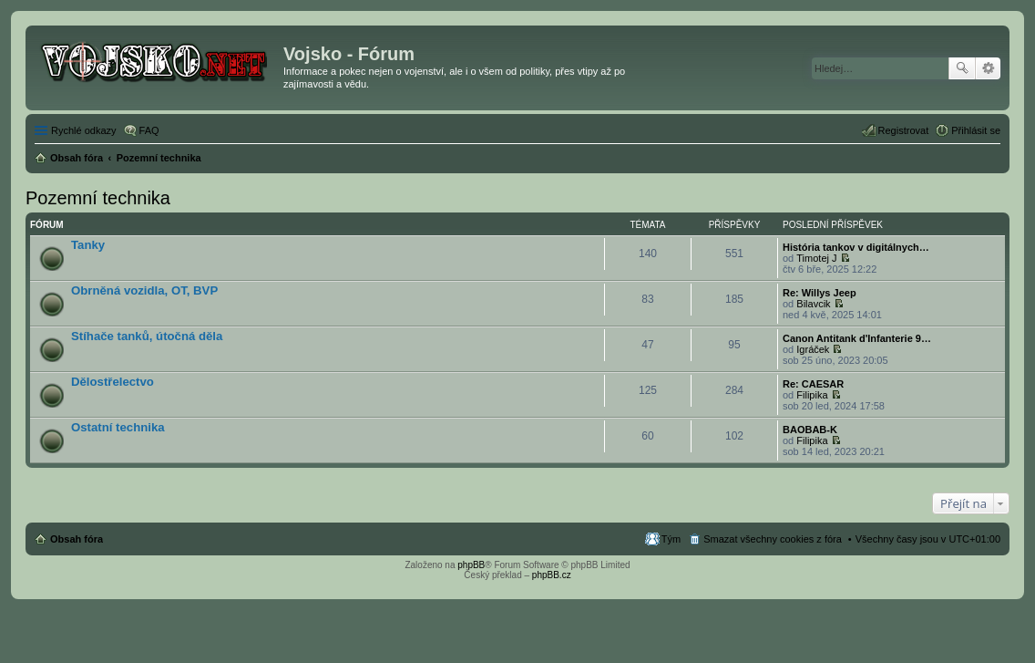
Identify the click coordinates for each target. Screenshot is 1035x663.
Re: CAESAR (813, 383)
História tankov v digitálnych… (856, 247)
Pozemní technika (98, 198)
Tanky (88, 245)
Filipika (811, 394)
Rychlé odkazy (84, 130)
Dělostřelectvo (112, 381)
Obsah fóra (76, 539)
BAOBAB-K (810, 429)
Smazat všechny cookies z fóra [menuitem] (772, 539)
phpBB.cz (551, 575)
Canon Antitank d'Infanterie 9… (857, 338)
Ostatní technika (118, 427)
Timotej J (816, 258)
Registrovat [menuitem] (903, 130)
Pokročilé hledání (988, 68)
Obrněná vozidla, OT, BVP (144, 290)
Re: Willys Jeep (819, 292)
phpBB (471, 565)
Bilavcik (813, 303)
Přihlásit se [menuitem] (975, 130)
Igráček (812, 349)
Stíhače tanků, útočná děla (146, 336)
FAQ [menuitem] (149, 130)
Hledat (962, 68)
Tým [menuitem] (671, 539)
